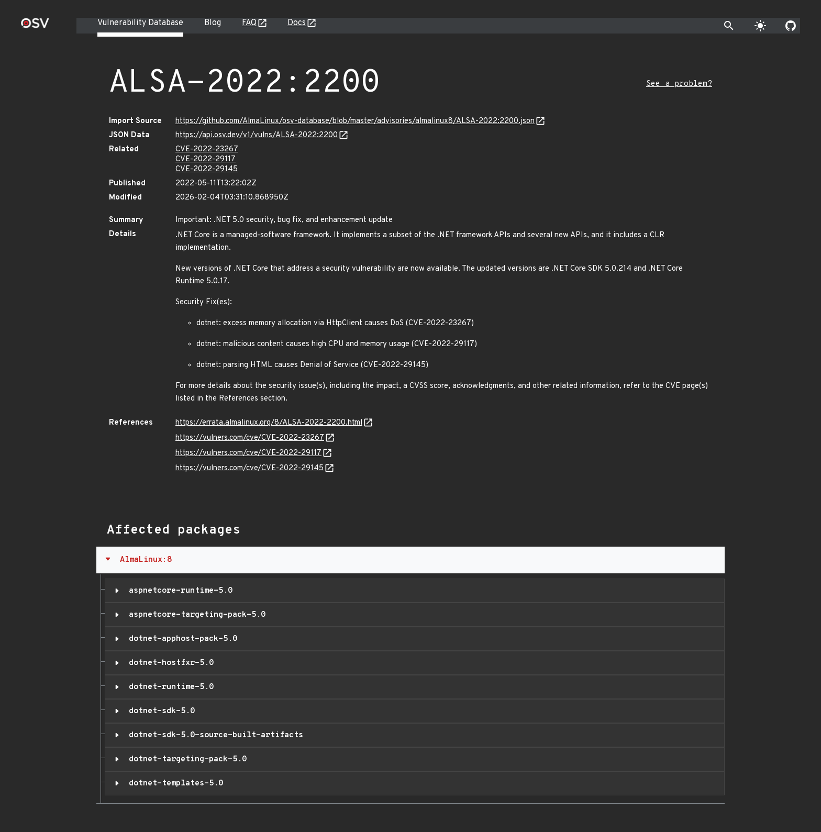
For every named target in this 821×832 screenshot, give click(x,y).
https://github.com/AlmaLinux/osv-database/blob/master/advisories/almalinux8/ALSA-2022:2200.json (355, 121)
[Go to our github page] (790, 25)
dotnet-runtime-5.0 (169, 687)
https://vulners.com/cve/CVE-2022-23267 (249, 438)
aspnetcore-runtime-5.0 (178, 590)
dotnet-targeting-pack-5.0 (185, 759)
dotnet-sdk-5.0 (159, 711)
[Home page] (35, 26)
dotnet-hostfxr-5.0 (169, 663)
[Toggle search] (728, 25)
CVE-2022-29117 (205, 159)
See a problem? (679, 84)
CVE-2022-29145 (206, 169)
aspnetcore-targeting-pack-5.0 (194, 614)
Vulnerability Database (140, 23)
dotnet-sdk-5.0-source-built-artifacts (213, 735)
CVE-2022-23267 (206, 149)
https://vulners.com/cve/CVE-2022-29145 (249, 468)
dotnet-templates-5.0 (173, 783)
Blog (212, 23)
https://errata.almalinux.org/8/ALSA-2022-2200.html (268, 423)
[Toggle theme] (760, 25)
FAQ (249, 23)
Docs (296, 23)
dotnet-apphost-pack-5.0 (180, 639)
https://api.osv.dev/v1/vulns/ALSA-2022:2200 (256, 135)
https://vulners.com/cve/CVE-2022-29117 (248, 453)
